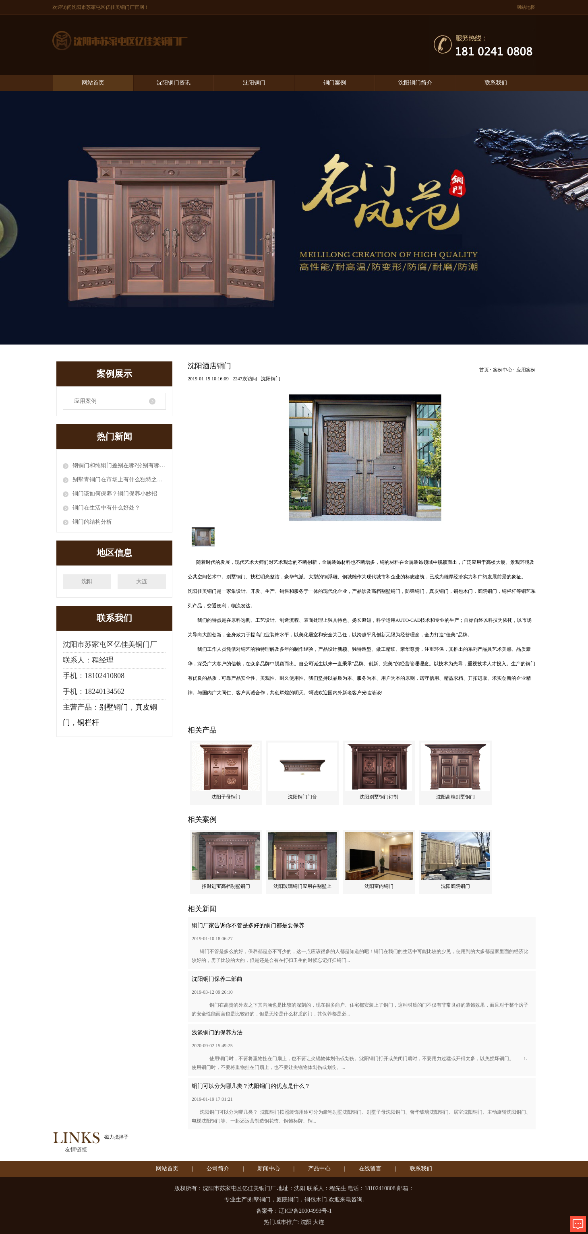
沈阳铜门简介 (415, 83)
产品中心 (319, 1169)
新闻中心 (268, 1169)
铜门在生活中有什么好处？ (106, 508)
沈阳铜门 (254, 83)
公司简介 (218, 1169)
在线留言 (370, 1169)
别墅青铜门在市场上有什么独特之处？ (119, 480)
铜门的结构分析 (92, 522)
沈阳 (87, 581)
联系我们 (495, 83)
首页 (484, 370)
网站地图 (526, 7)
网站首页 (93, 83)
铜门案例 (334, 83)
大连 (141, 581)
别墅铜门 (113, 707)
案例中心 (502, 370)
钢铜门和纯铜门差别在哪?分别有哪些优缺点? (119, 465)
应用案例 (85, 401)
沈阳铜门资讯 (173, 83)
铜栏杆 (88, 722)
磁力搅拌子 (116, 1137)
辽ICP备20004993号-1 (305, 1211)
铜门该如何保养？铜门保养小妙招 (114, 494)
